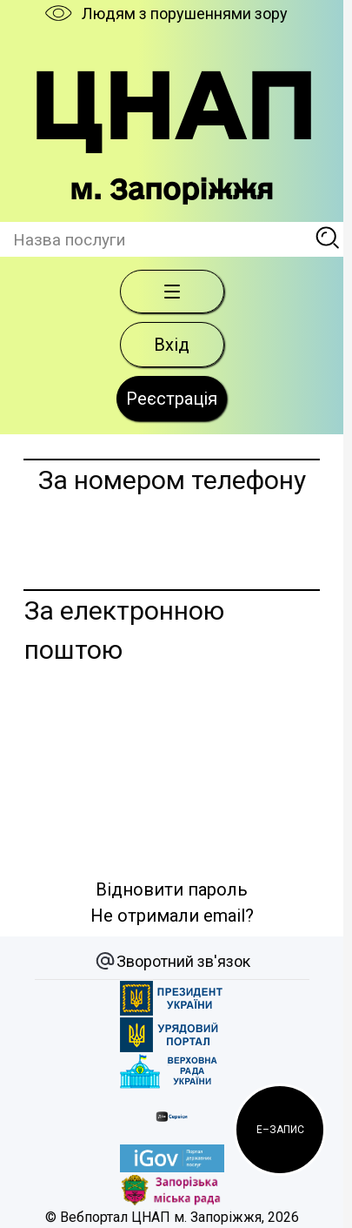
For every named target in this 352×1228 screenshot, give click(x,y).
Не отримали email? (172, 915)
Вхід (171, 344)
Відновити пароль (172, 889)
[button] (280, 1130)
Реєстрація (171, 398)
